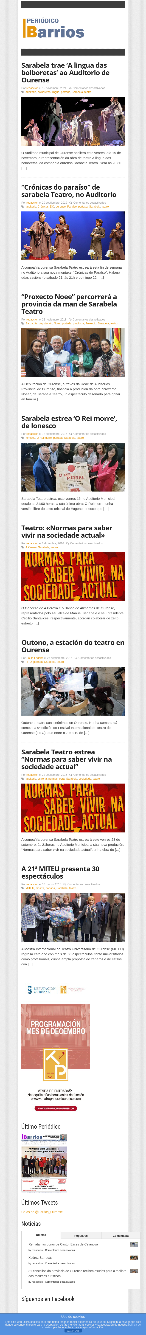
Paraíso (72, 206)
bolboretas (44, 92)
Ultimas (41, 1235)
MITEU (29, 888)
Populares (81, 1235)
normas (53, 778)
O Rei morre (44, 437)
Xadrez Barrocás (40, 1257)
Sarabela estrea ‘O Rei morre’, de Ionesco (69, 421)
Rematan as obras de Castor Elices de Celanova (63, 1244)
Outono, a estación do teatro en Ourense (72, 646)
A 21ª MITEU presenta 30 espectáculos (60, 872)
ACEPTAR (73, 1330)
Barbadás (31, 323)
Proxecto (90, 323)
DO (52, 206)
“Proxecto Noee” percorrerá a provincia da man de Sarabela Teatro (69, 304)
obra (62, 778)
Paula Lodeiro (34, 658)
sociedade (85, 778)
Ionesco (30, 437)
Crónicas (43, 206)
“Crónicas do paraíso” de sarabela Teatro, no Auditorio (68, 190)
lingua (55, 92)
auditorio (30, 92)
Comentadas (121, 1235)
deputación (45, 323)
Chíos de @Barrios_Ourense (42, 1212)
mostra (40, 888)
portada (65, 92)
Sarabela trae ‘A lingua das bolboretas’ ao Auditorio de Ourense (65, 72)
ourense (61, 206)
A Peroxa (31, 547)
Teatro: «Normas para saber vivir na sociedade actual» (66, 531)
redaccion (32, 88)
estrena (42, 778)
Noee (57, 323)
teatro (88, 92)
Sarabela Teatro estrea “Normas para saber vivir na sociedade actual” (66, 759)
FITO (28, 661)
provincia (78, 323)
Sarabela (77, 92)
